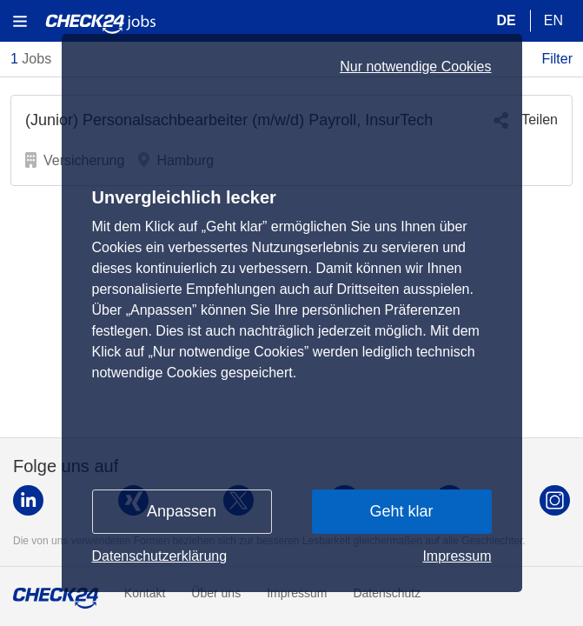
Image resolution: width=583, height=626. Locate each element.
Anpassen (181, 511)
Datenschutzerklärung (160, 556)
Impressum (456, 556)
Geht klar (401, 511)
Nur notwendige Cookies (415, 67)
